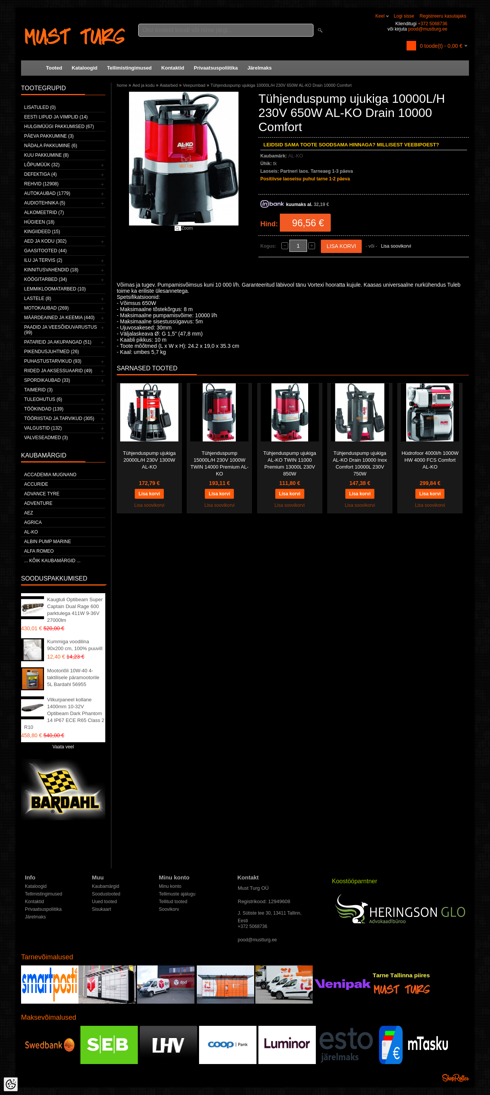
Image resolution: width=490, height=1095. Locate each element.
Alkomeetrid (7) (44, 212)
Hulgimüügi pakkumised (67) (59, 126)
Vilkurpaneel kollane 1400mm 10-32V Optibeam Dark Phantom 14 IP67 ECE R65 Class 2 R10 (64, 713)
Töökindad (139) (44, 409)
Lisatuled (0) (40, 107)
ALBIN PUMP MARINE (47, 541)
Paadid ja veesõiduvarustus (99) (60, 329)
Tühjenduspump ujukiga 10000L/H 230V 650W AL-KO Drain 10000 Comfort (281, 85)
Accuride (36, 484)
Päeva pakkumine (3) (49, 136)
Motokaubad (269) (46, 308)
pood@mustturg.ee (427, 29)
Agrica (33, 522)
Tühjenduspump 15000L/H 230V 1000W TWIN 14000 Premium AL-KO (219, 463)
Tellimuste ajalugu (177, 894)
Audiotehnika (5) (44, 203)
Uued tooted (104, 901)
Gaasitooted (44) (45, 250)
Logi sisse (404, 16)
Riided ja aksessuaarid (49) (58, 370)
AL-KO (31, 532)
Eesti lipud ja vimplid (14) (56, 117)
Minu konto (170, 886)
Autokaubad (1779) (47, 193)
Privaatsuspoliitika (216, 68)
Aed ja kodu (143, 85)
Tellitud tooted (173, 901)
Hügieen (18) (39, 222)
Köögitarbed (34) (45, 279)
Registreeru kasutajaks (443, 16)
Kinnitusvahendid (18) (51, 270)
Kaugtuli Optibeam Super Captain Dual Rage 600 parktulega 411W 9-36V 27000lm (75, 610)
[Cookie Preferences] (11, 1084)
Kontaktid (172, 68)
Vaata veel (63, 746)
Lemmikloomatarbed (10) (55, 289)
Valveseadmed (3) (46, 437)
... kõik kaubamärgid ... (52, 560)
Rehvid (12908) (41, 184)
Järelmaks (259, 68)
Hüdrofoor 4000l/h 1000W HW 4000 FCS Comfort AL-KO (430, 460)
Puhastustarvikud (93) (53, 361)
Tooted (54, 68)
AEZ (28, 513)
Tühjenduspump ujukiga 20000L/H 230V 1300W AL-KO (149, 460)
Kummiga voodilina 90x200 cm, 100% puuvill (75, 645)
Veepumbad (194, 85)
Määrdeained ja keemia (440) (59, 317)
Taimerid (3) (38, 390)
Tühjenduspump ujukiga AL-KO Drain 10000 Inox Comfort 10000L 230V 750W (360, 463)
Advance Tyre (41, 493)
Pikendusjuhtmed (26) (51, 351)
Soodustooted (106, 894)
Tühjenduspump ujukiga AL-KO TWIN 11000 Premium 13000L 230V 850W (289, 463)
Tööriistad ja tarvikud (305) (59, 418)
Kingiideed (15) (42, 231)
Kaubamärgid (105, 886)
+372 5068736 (432, 23)
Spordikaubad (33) (47, 380)
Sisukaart (101, 909)
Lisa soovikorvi (396, 246)
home (122, 85)
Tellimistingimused (129, 68)
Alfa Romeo (39, 551)
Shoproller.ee (455, 1078)
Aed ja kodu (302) (45, 241)
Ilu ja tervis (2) (43, 260)
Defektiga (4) (40, 174)
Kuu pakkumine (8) (46, 155)
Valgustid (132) (43, 428)
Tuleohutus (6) (43, 399)
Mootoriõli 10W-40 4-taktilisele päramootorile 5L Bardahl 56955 (73, 677)
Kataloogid (84, 68)
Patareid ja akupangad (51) (57, 342)
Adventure (38, 503)
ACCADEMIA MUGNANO (50, 474)
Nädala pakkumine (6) (50, 145)
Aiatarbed (169, 85)
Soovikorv (169, 909)
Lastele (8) (37, 298)
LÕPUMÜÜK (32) (42, 164)
